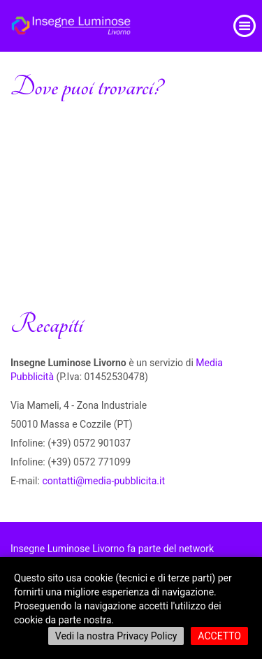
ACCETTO (219, 636)
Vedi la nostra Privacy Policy (116, 636)
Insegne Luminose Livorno (67, 548)
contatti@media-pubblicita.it (103, 480)
